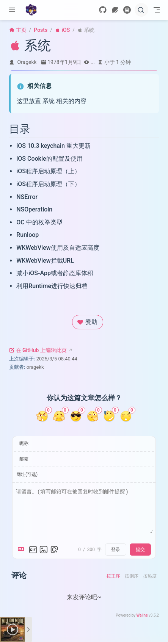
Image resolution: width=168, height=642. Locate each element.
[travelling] (127, 10)
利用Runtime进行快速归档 (52, 286)
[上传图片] (43, 549)
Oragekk (27, 62)
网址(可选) (27, 474)
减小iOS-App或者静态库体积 (54, 273)
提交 (140, 549)
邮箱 (23, 459)
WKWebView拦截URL (45, 260)
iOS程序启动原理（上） (48, 171)
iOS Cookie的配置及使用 (49, 158)
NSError (27, 196)
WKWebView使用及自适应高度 (57, 247)
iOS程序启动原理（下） (48, 184)
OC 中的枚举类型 (39, 222)
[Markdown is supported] (22, 549)
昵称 (23, 443)
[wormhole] (115, 10)
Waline (142, 615)
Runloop (27, 234)
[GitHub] (103, 10)
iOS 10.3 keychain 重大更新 (53, 145)
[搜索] (141, 10)
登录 (115, 549)
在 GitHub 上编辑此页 (38, 350)
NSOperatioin (34, 209)
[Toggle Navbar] (156, 10)
